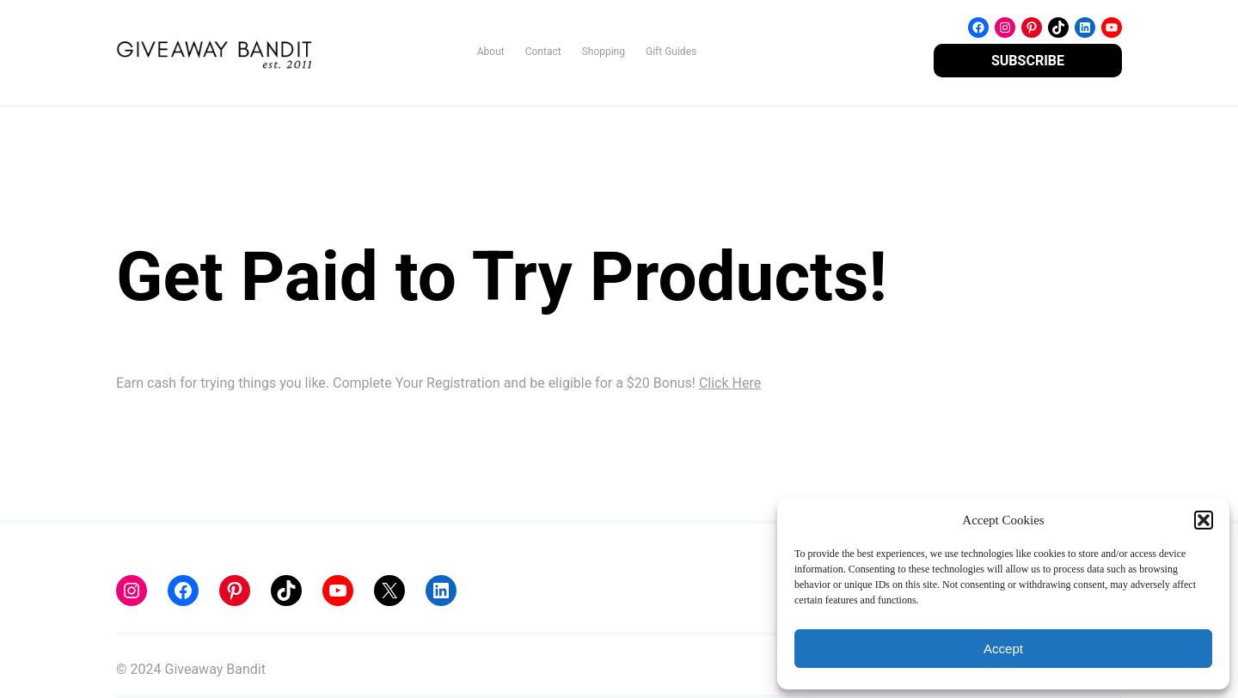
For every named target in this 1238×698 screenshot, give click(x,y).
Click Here (730, 383)
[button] (1203, 520)
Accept (1003, 648)
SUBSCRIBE (1027, 60)
